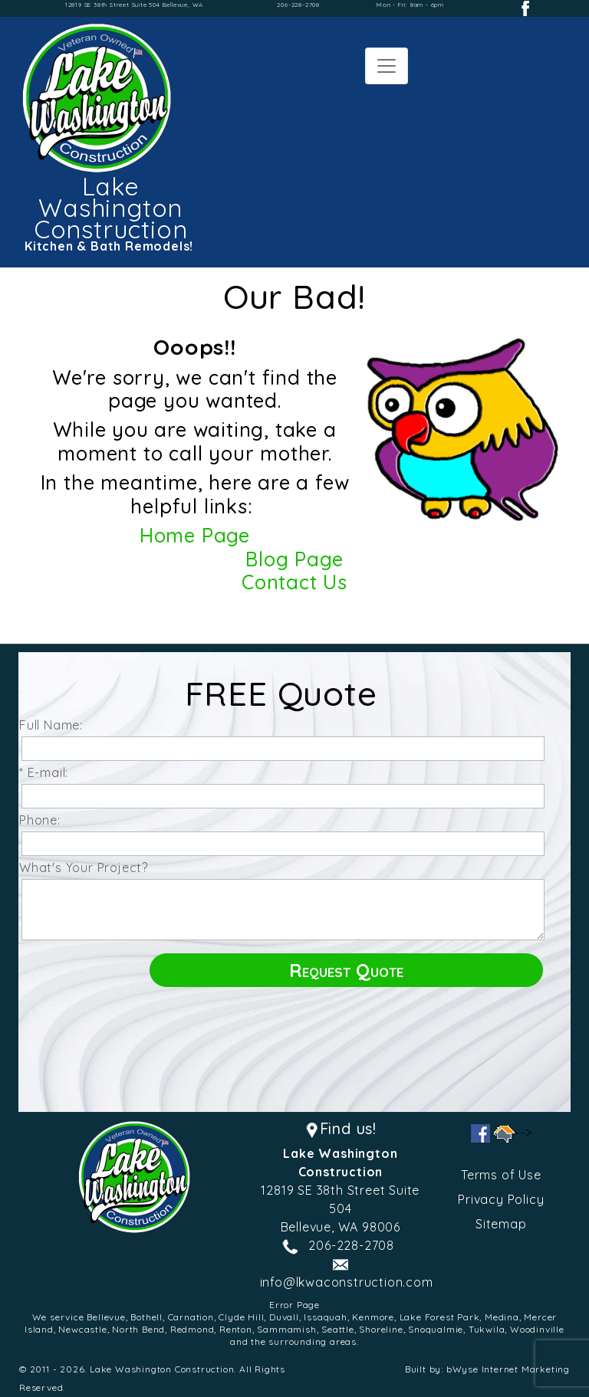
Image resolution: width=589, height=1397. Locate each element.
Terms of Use (501, 1174)
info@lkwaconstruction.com (346, 1282)
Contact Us (294, 582)
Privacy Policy (501, 1199)
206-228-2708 (298, 4)
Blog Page (294, 559)
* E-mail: (47, 772)
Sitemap (501, 1223)
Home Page (195, 535)
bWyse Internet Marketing (508, 1369)
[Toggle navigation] (386, 66)
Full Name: (54, 725)
